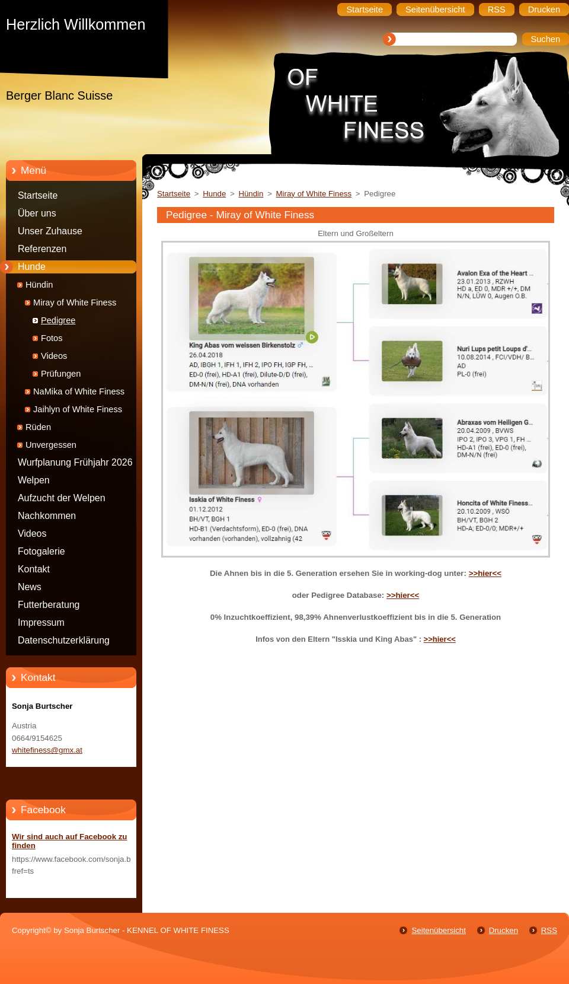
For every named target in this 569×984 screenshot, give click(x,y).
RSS (549, 930)
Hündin (39, 284)
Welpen (34, 480)
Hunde (32, 267)
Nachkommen (47, 516)
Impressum (41, 622)
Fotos (52, 338)
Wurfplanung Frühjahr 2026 (75, 462)
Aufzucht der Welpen (62, 498)
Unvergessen (50, 445)
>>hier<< (485, 573)
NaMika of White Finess (78, 391)
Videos (54, 356)
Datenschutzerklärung (64, 640)
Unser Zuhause (50, 231)
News (29, 587)
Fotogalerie (41, 551)
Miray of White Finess (74, 302)
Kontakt (34, 569)
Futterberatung (48, 605)
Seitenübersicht (438, 930)
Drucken (503, 930)
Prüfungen (61, 373)
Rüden (38, 427)
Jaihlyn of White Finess (77, 409)
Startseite (37, 195)
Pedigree (58, 320)
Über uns (37, 213)
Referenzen (42, 249)
